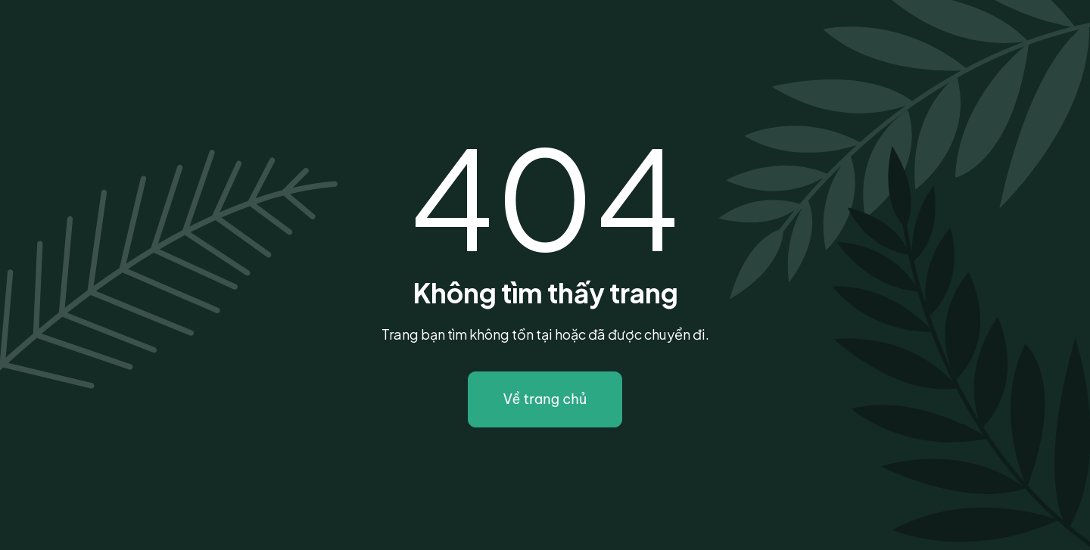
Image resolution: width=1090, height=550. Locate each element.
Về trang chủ (545, 399)
